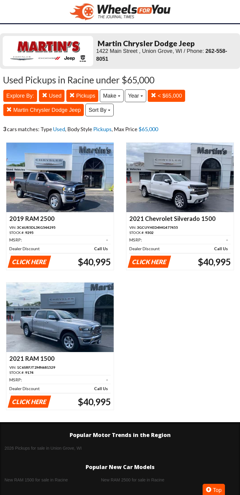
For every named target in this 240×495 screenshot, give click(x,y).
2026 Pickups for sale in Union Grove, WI (43, 448)
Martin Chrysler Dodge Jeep (43, 110)
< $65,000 (166, 95)
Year (135, 96)
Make (111, 96)
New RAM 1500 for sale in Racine (36, 479)
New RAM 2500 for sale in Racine (132, 479)
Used (52, 95)
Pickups (82, 95)
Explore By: (20, 96)
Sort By (99, 110)
